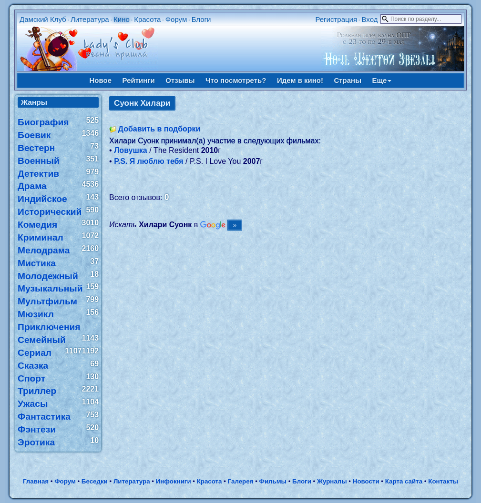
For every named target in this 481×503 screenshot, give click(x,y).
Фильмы (273, 481)
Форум (176, 19)
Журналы (332, 481)
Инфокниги (173, 481)
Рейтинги (139, 80)
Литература (90, 19)
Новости (366, 481)
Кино (121, 19)
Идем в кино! (300, 80)
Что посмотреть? (235, 80)
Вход (369, 19)
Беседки (95, 481)
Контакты (443, 481)
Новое (101, 80)
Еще (381, 80)
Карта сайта (403, 481)
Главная (36, 481)
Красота (147, 19)
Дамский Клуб (43, 19)
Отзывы (179, 80)
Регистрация (336, 19)
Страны (347, 80)
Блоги (201, 19)
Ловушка (130, 150)
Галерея (241, 481)
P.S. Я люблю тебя (148, 161)
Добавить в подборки (159, 129)
